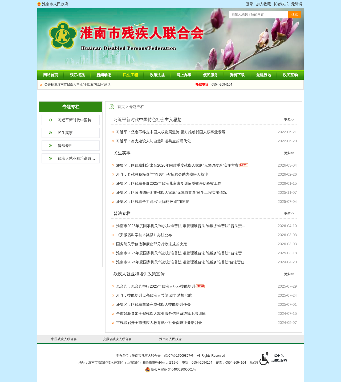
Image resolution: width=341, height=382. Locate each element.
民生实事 (65, 133)
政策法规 (157, 75)
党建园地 (263, 75)
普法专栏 (65, 145)
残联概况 (77, 75)
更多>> (289, 120)
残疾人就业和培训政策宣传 (79, 158)
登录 (249, 4)
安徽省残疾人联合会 (117, 339)
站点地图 (256, 362)
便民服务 (210, 75)
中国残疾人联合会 (64, 339)
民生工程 (130, 75)
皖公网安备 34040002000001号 (170, 369)
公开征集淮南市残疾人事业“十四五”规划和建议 (77, 84)
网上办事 (183, 75)
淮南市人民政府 (55, 4)
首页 (121, 106)
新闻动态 (103, 75)
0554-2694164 (214, 84)
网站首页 (50, 75)
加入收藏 (263, 4)
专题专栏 (136, 106)
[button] (281, 4)
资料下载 (237, 75)
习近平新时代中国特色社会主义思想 (79, 120)
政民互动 (290, 75)
